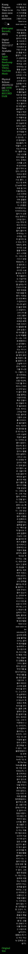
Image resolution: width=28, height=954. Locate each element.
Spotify (5, 65)
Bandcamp (7, 62)
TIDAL (5, 68)
